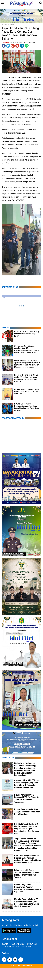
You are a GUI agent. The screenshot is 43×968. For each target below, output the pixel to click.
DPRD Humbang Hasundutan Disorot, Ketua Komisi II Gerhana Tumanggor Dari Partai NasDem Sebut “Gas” (27, 859)
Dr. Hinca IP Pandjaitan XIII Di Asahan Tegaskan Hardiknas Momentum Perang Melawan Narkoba (26, 378)
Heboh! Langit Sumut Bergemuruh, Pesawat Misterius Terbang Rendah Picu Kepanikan (27, 888)
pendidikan (10, 24)
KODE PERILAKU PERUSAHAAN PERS (17, 946)
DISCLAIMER (32, 944)
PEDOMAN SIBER (18, 944)
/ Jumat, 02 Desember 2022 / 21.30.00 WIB (22, 42)
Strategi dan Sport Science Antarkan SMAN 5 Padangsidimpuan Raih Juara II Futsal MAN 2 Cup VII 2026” (26, 349)
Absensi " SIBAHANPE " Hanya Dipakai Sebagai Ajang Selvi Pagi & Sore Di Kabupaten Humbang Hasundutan (26, 784)
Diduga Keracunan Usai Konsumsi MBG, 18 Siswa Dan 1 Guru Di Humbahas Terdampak (27, 798)
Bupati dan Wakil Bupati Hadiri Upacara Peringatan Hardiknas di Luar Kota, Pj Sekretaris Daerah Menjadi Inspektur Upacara (27, 363)
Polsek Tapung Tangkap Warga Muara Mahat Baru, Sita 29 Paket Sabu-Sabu (27, 391)
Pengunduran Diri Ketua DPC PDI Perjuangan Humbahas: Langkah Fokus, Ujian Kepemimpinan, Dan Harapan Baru (26, 829)
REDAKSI (5, 944)
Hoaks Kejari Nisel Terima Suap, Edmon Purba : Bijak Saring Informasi (27, 333)
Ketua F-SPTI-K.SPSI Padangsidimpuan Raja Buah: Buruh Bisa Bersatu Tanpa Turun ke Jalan (26, 407)
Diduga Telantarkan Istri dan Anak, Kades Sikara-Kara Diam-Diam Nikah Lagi (27, 811)
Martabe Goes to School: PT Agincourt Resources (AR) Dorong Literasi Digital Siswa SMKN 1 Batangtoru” (26, 902)
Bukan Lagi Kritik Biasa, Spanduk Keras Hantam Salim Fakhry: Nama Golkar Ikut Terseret (26, 873)
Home (4, 24)
